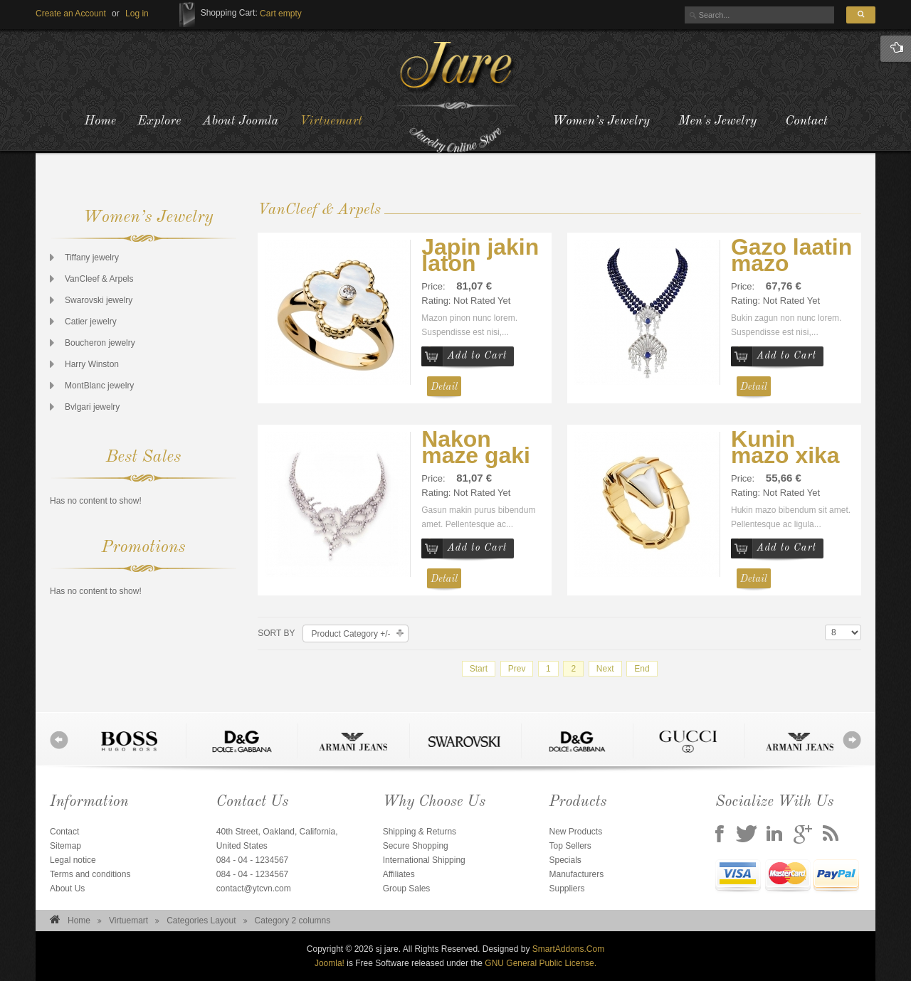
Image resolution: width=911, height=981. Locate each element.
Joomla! (329, 963)
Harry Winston (92, 364)
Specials (565, 860)
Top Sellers (570, 846)
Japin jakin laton (480, 255)
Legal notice (73, 860)
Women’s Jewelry (601, 121)
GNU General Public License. (540, 963)
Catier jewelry (91, 322)
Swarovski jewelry (98, 300)
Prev (517, 669)
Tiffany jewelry (92, 258)
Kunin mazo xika (785, 447)
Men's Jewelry (717, 121)
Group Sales (407, 888)
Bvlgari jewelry (92, 407)
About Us (67, 888)
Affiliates (399, 874)
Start (479, 669)
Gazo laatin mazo (791, 255)
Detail (444, 387)
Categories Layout (201, 921)
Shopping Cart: (229, 13)
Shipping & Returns (419, 832)
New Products (575, 832)
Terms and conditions (90, 874)
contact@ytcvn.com (253, 888)
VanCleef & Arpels (99, 279)
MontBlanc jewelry (99, 386)
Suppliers (566, 888)
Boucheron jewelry (100, 343)
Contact (806, 121)
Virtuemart (128, 921)
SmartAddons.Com (568, 949)
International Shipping (424, 860)
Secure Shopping (415, 846)
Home (79, 921)
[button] (137, 13)
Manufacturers (576, 874)
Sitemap (65, 846)
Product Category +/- (351, 634)
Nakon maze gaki (475, 447)
